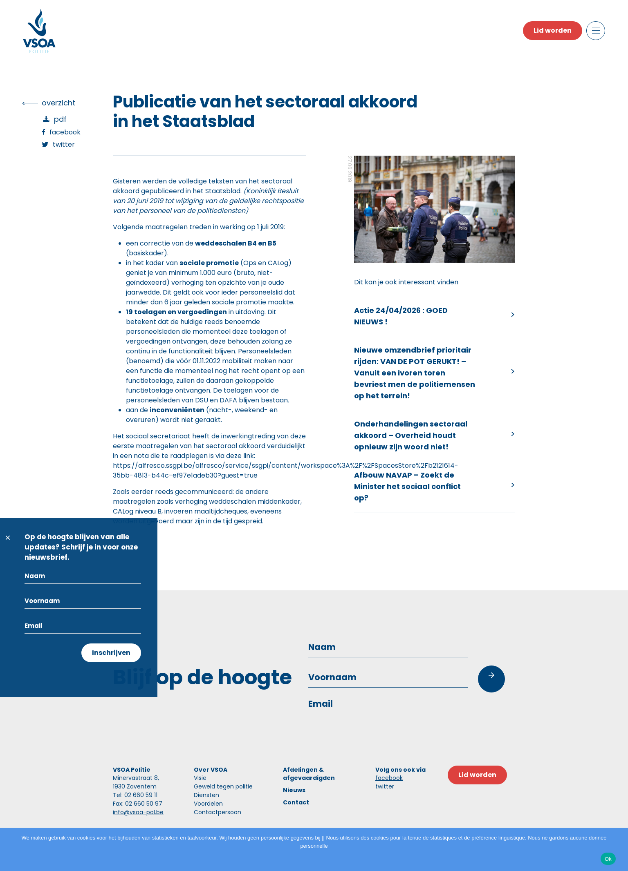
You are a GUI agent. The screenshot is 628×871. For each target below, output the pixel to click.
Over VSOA (210, 770)
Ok (608, 859)
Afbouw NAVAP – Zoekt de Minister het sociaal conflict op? (407, 486)
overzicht (58, 103)
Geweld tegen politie (223, 786)
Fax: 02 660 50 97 (137, 804)
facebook (389, 778)
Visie (200, 778)
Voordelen (208, 804)
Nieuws (294, 790)
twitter (384, 786)
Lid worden (553, 30)
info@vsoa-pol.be (138, 812)
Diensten (206, 795)
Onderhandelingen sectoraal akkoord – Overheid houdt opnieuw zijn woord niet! (410, 435)
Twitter (64, 144)
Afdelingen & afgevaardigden (309, 774)
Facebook (65, 132)
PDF (60, 119)
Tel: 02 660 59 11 (135, 795)
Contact (296, 802)
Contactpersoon (217, 812)
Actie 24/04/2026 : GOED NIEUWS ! (401, 316)
